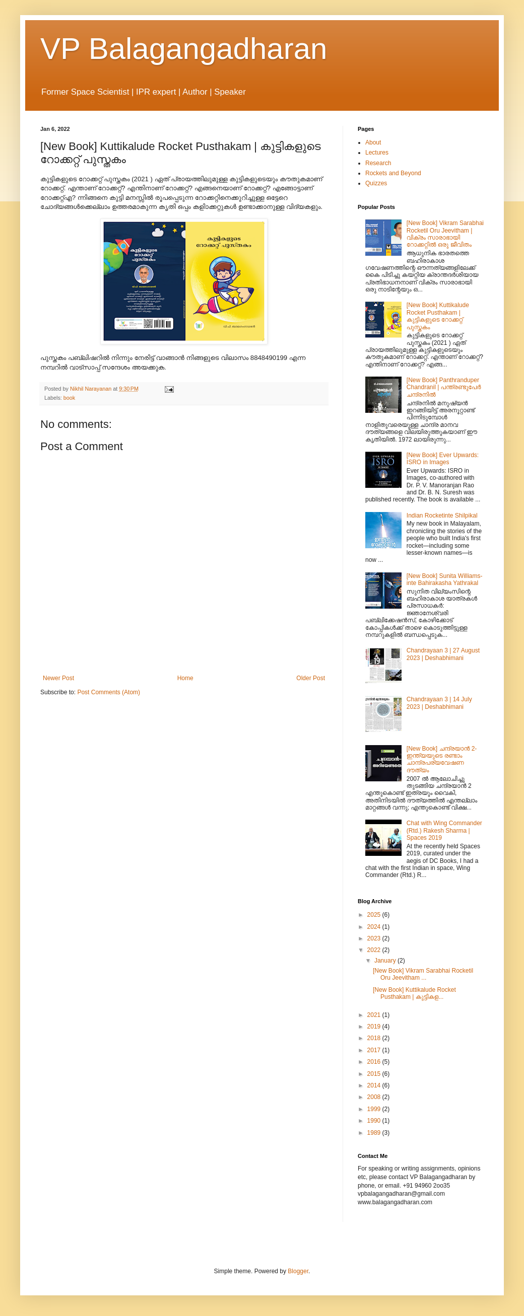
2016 (374, 1061)
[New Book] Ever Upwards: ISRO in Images (443, 459)
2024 (374, 926)
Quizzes (376, 183)
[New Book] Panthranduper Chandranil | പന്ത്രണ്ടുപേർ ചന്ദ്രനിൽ (444, 387)
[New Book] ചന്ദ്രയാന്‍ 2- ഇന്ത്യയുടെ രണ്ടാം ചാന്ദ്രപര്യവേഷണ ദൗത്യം (442, 759)
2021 (374, 1014)
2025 (374, 914)
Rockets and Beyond (393, 173)
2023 (374, 938)
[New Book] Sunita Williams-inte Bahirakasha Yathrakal (445, 579)
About (373, 142)
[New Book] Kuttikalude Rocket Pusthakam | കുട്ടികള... (414, 993)
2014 (374, 1085)
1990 (374, 1120)
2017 (374, 1050)
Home (185, 678)
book (69, 398)
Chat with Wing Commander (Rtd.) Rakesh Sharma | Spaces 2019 (444, 830)
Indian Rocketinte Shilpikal (442, 515)
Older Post (310, 678)
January (386, 960)
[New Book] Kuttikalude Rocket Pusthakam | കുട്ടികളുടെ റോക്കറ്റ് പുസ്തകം (438, 316)
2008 (374, 1097)
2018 (374, 1038)
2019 (374, 1026)
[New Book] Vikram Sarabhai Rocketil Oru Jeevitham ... (423, 974)
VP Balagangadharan (183, 48)
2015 (374, 1073)
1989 (374, 1132)
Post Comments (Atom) (108, 692)
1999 (374, 1109)
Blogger (298, 1271)
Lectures (376, 152)
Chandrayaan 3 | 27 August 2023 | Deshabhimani (443, 654)
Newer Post (58, 678)
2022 (374, 950)
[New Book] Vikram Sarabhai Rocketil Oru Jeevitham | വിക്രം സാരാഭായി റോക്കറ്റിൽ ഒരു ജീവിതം (445, 234)
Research (378, 163)
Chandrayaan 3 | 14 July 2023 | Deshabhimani (439, 703)
